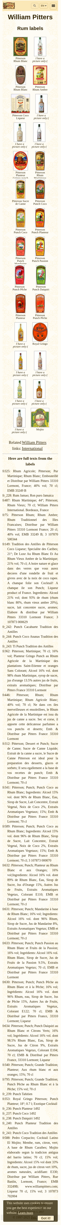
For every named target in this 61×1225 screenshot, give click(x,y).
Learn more (25, 1212)
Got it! (46, 1218)
